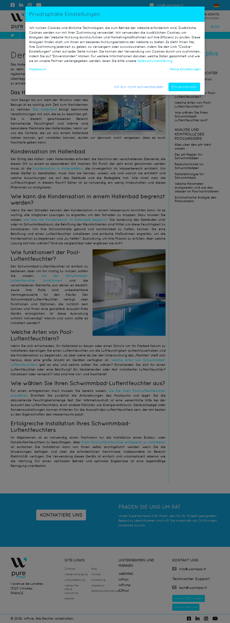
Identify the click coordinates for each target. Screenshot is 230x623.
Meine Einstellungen (185, 69)
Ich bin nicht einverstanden (139, 87)
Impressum (37, 69)
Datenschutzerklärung (154, 61)
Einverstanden (184, 87)
